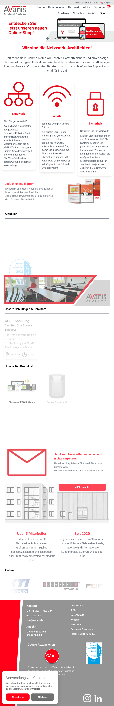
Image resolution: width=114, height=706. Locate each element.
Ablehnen (42, 697)
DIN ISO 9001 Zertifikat (83, 634)
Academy (63, 13)
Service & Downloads (86, 2)
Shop (103, 13)
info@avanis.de (34, 620)
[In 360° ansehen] (82, 487)
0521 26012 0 (33, 615)
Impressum (77, 605)
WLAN (87, 7)
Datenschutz (77, 615)
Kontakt (92, 13)
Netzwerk (73, 7)
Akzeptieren (18, 697)
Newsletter (76, 624)
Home (41, 7)
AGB (73, 610)
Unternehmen (56, 7)
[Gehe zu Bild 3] (57, 38)
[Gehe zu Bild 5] (66, 38)
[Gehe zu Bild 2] (52, 38)
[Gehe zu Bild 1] (47, 38)
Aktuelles (78, 13)
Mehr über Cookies (30, 689)
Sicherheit (100, 7)
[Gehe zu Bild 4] (62, 38)
